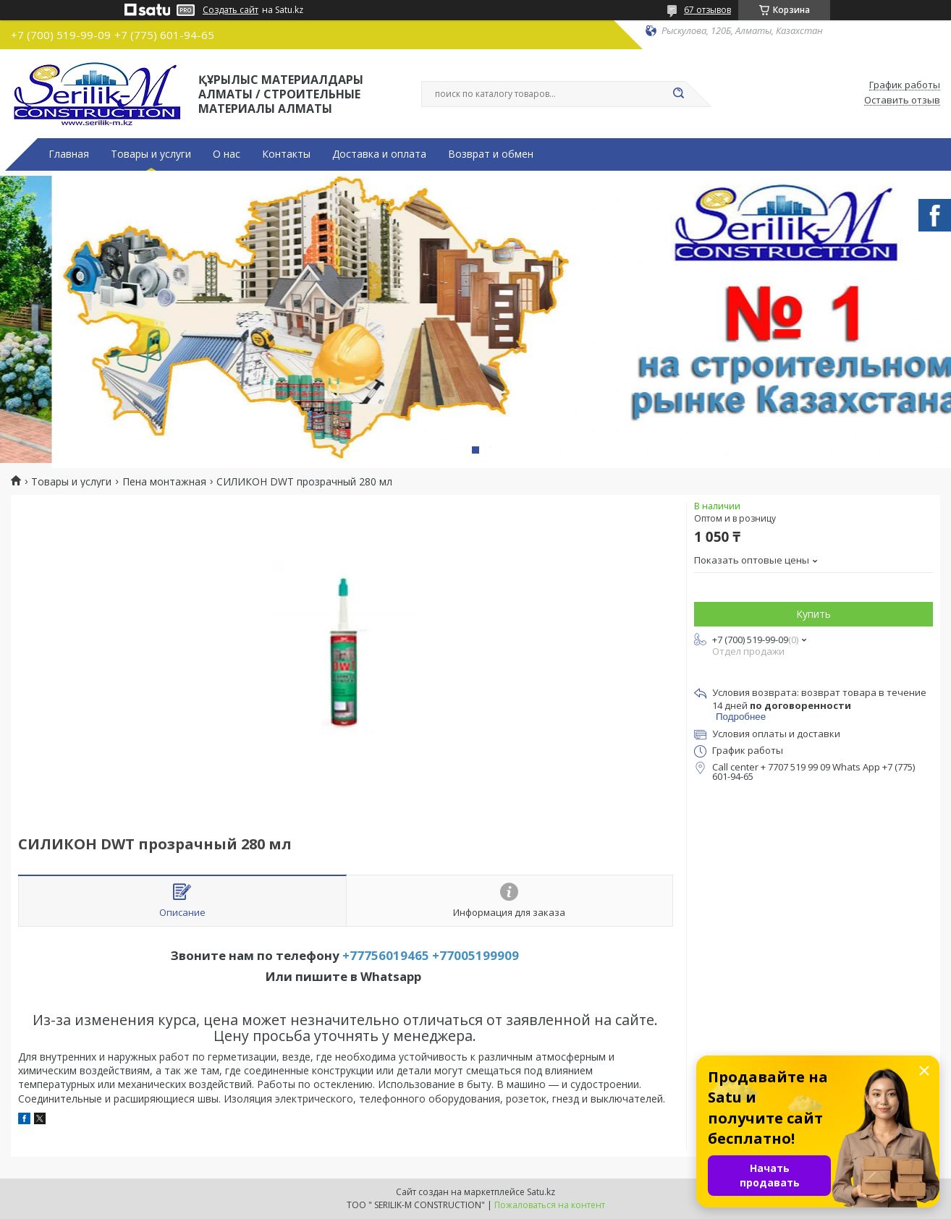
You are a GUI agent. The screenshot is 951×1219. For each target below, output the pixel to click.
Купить (813, 614)
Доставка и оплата (379, 154)
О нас (226, 154)
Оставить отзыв (902, 100)
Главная (68, 154)
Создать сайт (230, 10)
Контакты (286, 154)
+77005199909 (475, 955)
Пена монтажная (164, 481)
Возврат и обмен (490, 154)
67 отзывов (707, 10)
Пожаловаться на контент (549, 1205)
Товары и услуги (151, 154)
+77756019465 (385, 955)
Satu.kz (541, 1192)
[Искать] (678, 94)
